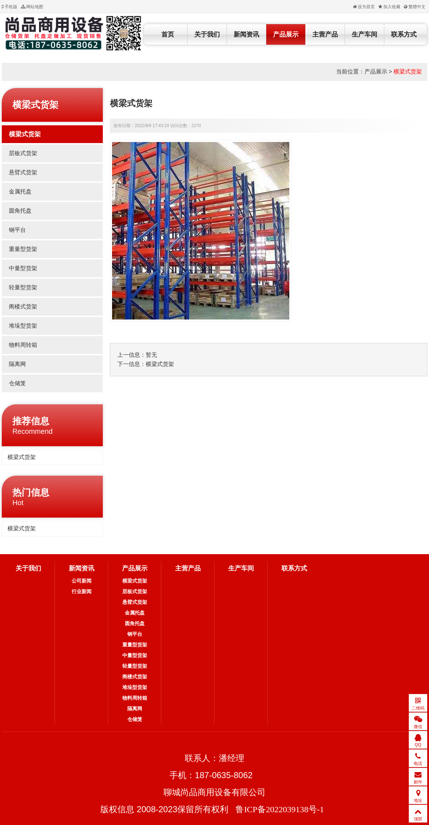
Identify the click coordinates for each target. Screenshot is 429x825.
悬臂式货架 (23, 172)
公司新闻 (81, 581)
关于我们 (207, 34)
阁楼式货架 (23, 307)
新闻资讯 (246, 34)
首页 (167, 34)
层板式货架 (23, 153)
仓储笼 (17, 383)
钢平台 (17, 230)
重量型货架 (23, 249)
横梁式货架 (408, 72)
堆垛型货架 (23, 326)
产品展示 (286, 34)
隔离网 (17, 364)
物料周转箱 (23, 345)
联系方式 (404, 34)
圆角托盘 (20, 211)
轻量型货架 (23, 287)
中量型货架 (23, 268)
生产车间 (364, 34)
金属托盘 (20, 192)
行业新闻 (81, 591)
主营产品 (325, 34)
